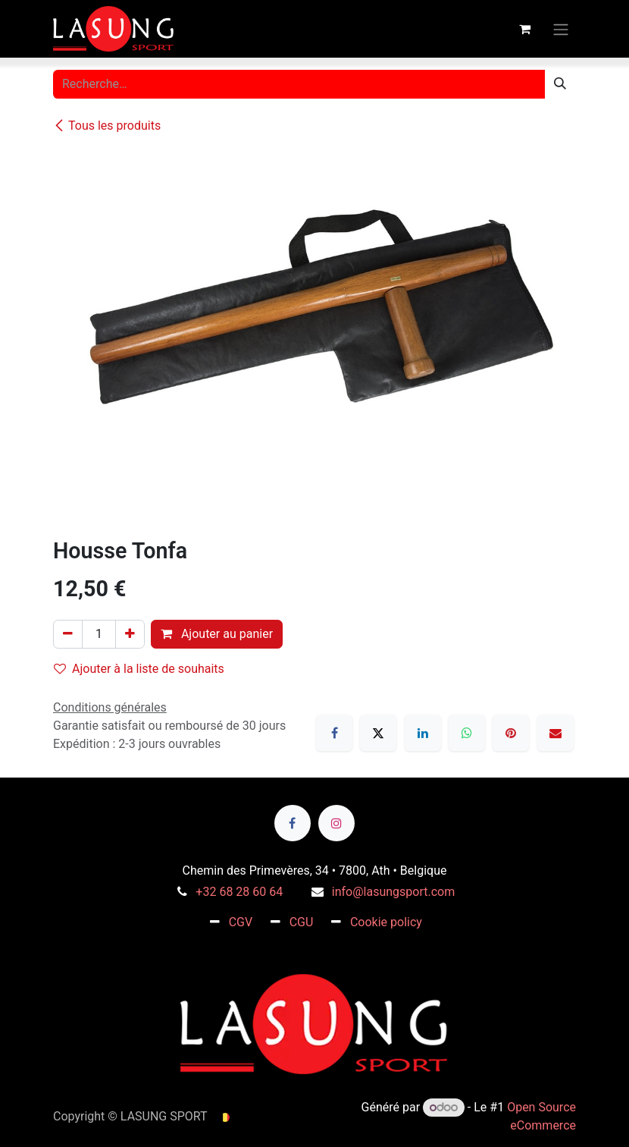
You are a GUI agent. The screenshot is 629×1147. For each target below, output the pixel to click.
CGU (301, 922)
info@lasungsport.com (393, 892)
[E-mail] (555, 733)
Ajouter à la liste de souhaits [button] (139, 668)
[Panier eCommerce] (524, 29)
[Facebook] (334, 733)
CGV (241, 922)
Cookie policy (386, 922)
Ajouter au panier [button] (217, 634)
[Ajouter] (130, 634)
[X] (378, 733)
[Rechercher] (560, 84)
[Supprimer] (68, 634)
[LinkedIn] (423, 733)
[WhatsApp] (467, 733)
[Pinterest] (511, 733)
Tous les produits (107, 125)
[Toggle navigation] (561, 28)
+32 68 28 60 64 (239, 892)
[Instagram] (336, 823)
